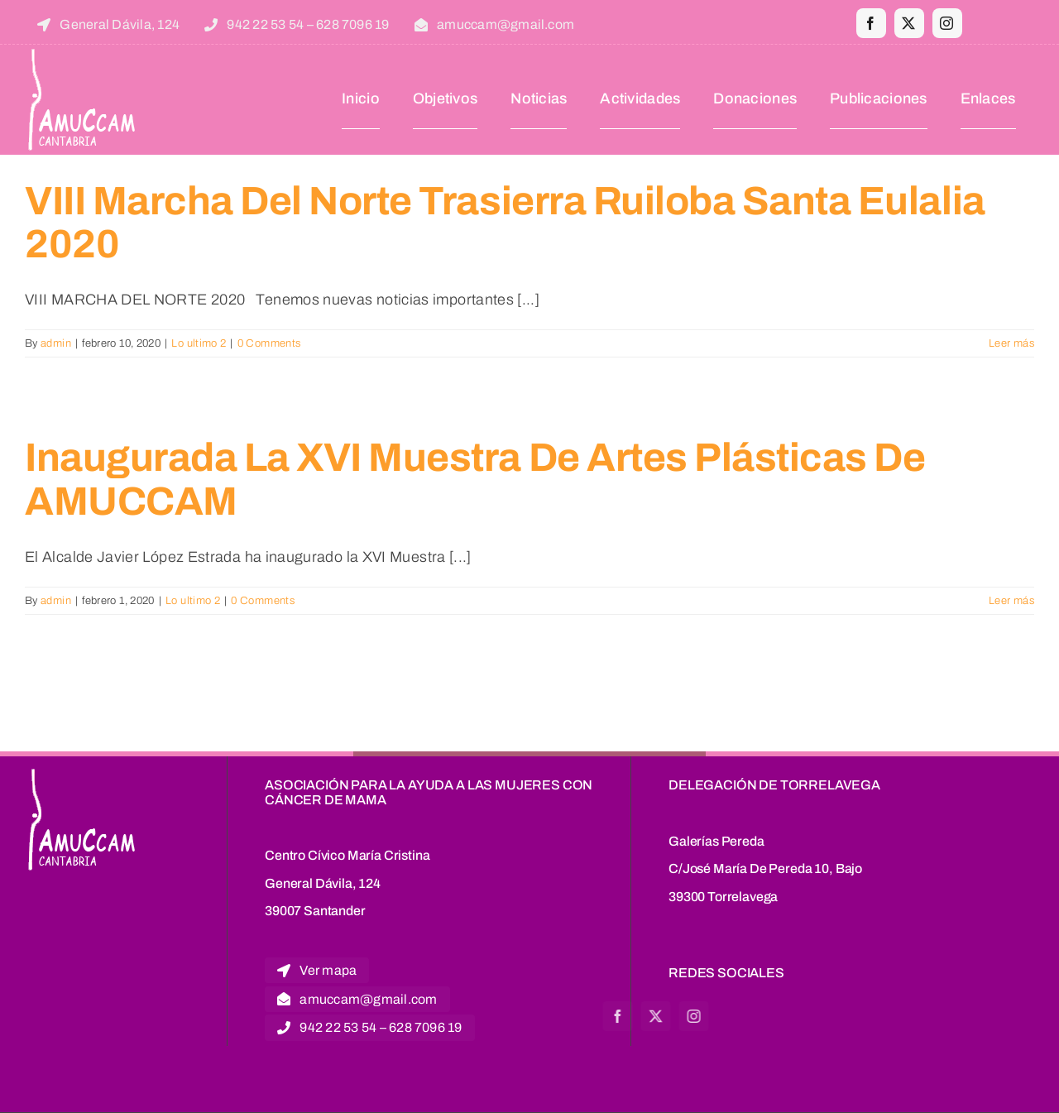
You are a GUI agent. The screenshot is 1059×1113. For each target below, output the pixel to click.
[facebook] (871, 23)
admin (56, 343)
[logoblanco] (83, 52)
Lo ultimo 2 (198, 343)
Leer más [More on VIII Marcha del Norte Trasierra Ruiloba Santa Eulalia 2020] (1011, 343)
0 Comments (269, 343)
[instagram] (947, 23)
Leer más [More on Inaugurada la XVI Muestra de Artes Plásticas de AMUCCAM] (1011, 601)
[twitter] (909, 23)
